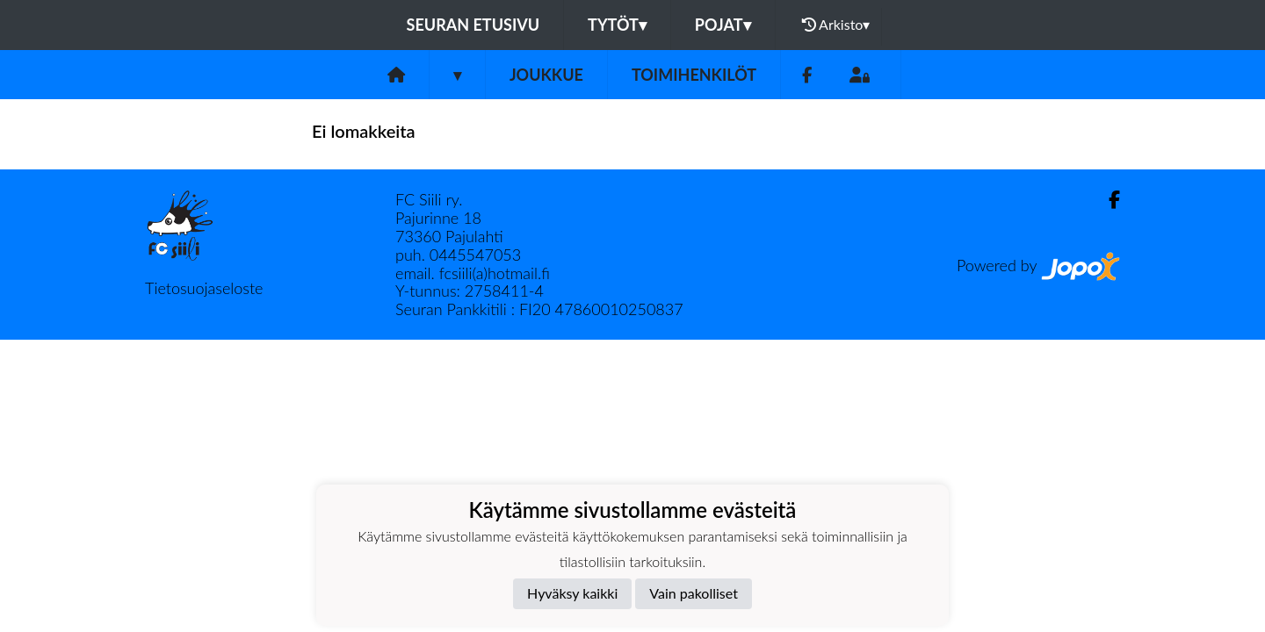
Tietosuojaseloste (204, 288)
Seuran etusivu (473, 24)
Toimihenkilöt (694, 74)
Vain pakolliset (693, 593)
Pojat (723, 24)
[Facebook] (807, 75)
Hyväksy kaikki (572, 593)
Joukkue (546, 74)
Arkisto (836, 24)
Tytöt (617, 24)
